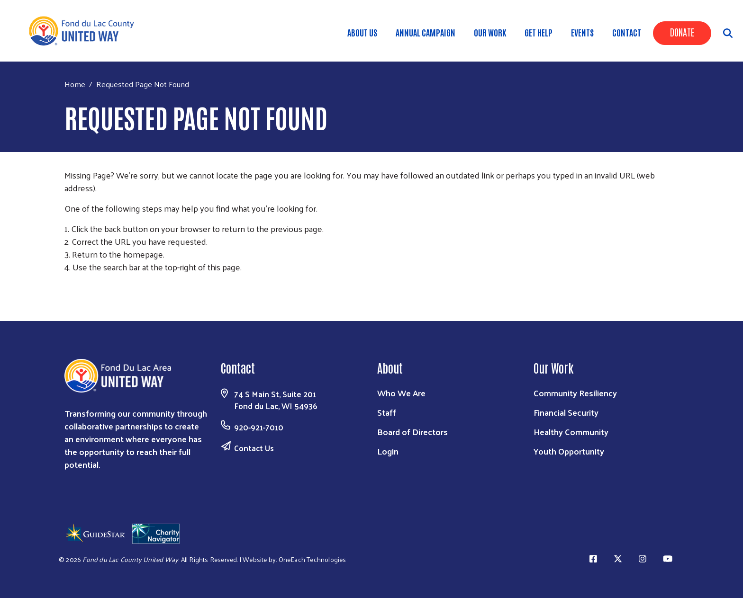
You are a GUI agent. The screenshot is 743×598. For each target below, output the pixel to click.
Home (74, 84)
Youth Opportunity (569, 451)
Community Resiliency (575, 392)
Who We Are (401, 392)
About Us (362, 32)
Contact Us (254, 448)
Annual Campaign (425, 32)
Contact (626, 32)
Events (582, 32)
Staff (386, 412)
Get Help (539, 32)
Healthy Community (571, 431)
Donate (682, 32)
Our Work (490, 32)
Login (388, 451)
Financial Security (566, 412)
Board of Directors (412, 431)
